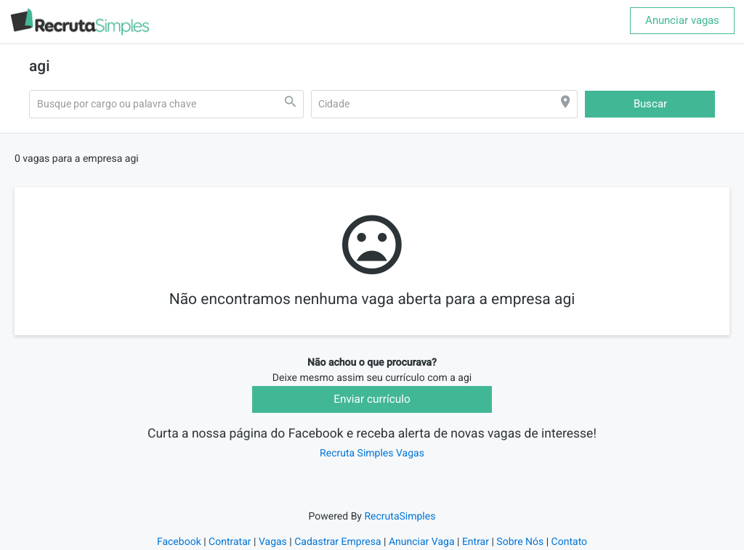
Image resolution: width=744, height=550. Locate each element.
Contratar (230, 542)
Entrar (475, 542)
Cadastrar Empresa (337, 542)
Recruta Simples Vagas (372, 453)
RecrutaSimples (399, 516)
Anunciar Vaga (422, 542)
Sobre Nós (519, 542)
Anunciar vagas (682, 20)
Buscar (650, 103)
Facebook (179, 542)
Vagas (273, 542)
